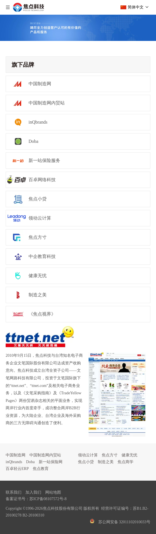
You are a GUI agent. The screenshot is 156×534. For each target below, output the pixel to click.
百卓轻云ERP (17, 469)
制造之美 (106, 462)
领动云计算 (88, 455)
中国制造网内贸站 (45, 455)
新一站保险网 (50, 462)
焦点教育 (41, 469)
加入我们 (33, 492)
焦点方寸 (110, 455)
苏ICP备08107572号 (46, 499)
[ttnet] (40, 336)
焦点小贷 (86, 462)
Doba (30, 462)
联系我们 (13, 492)
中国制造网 (15, 455)
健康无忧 (129, 455)
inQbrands (14, 462)
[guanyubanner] (78, 28)
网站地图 (53, 492)
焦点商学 (125, 462)
